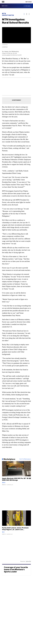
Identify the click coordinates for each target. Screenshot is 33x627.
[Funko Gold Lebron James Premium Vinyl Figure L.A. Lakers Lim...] (16, 523)
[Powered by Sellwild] (28, 561)
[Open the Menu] (3, 1)
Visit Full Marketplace (25, 459)
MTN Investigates (8, 14)
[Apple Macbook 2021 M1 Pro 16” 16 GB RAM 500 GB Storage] (16, 474)
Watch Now (29, 1)
